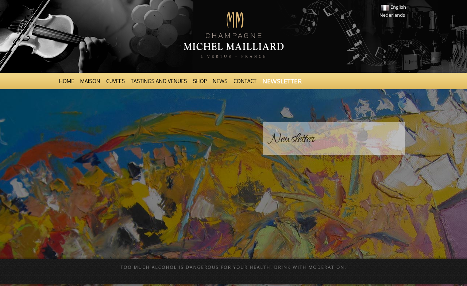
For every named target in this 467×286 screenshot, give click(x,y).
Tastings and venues (159, 81)
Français (384, 8)
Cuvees (115, 81)
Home (66, 81)
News (220, 81)
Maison (90, 81)
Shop (200, 81)
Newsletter (282, 81)
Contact (245, 81)
